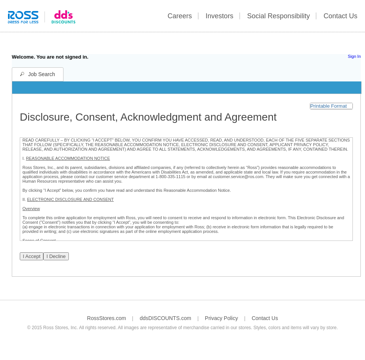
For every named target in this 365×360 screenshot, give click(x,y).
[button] (331, 106)
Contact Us (340, 16)
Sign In (354, 56)
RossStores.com (106, 318)
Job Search (41, 74)
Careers (180, 16)
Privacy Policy (221, 318)
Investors (219, 16)
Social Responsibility (278, 16)
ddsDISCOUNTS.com (165, 318)
